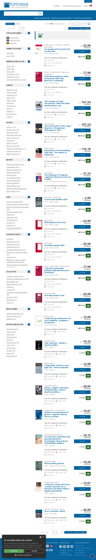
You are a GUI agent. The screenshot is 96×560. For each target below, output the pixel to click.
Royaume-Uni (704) (13, 342)
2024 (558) (10, 72)
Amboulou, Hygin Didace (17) (16, 149)
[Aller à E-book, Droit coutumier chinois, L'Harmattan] (39, 514)
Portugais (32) (11, 106)
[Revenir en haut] (92, 556)
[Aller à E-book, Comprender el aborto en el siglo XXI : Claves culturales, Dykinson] (39, 368)
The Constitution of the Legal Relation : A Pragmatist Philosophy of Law (57, 128)
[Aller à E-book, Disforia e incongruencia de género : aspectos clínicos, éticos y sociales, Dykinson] (39, 415)
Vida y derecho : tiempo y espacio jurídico (55, 344)
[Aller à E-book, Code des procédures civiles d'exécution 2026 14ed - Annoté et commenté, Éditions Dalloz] (39, 77)
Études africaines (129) (14, 284)
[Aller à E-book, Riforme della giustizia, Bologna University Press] (39, 465)
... (76, 28)
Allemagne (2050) (12, 329)
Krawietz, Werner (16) (14, 151)
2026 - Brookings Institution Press (55, 181)
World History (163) (13, 242)
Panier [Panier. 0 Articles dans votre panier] (87, 6)
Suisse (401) (11, 345)
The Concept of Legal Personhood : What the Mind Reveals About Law (56, 103)
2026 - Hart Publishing (51, 108)
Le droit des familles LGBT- (56, 199)
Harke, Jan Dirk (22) (13, 138)
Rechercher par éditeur (83, 18)
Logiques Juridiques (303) (15, 276)
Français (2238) (12, 92)
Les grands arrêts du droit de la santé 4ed (57, 50)
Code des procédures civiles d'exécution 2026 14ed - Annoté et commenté (56, 78)
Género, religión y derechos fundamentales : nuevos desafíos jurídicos (56, 390)
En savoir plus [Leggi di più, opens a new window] (37, 547)
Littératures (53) (12, 217)
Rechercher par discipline (61, 18)
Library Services (80, 553)
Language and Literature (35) (16, 250)
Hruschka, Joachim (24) (14, 135)
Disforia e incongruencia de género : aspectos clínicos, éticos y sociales (56, 414)
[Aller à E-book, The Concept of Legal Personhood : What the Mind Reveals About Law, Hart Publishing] (39, 106)
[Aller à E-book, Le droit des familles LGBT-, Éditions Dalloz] (39, 202)
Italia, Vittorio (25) (12, 132)
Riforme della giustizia (54, 463)
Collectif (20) (11, 140)
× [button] (43, 537)
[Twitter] (64, 547)
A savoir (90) (11, 290)
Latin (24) (10, 109)
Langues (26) (11, 225)
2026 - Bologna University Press (55, 466)
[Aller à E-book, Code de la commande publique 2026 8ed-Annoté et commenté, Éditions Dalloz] (39, 271)
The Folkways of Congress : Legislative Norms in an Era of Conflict (57, 177)
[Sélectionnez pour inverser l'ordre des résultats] (77, 24)
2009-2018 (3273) (13, 77)
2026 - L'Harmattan (50, 514)
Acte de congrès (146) (14, 316)
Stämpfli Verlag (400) (13, 180)
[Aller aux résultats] (40, 13)
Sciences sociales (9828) (15, 202)
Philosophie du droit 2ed (55, 222)
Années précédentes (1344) (16, 80)
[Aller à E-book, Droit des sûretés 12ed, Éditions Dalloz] (39, 298)
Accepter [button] (14, 551)
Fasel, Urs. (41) (11, 127)
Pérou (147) (11, 353)
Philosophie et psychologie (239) (17, 204)
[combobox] (23, 13)
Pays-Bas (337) (12, 348)
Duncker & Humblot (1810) (15, 164)
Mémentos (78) (12, 300)
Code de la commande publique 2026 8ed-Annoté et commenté (56, 270)
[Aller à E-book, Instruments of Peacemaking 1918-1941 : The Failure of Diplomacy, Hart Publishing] (39, 153)
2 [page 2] (69, 28)
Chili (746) (10, 340)
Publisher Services (80, 555)
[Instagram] (72, 547)
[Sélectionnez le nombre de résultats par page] (21, 28)
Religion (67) (11, 215)
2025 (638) (10, 69)
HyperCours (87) (12, 297)
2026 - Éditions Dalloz (51, 54)
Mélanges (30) (11, 319)
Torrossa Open (79, 550)
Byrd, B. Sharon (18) (13, 146)
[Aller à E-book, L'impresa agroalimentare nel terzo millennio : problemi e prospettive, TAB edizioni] (39, 320)
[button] (66, 24)
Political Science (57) (13, 244)
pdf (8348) (10, 53)
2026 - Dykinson (49, 347)
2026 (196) (10, 66)
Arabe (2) (10, 117)
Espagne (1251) (12, 337)
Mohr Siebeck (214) (13, 191)
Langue (88, 1)
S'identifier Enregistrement (71, 6)
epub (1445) (11, 56)
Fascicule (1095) (13, 40)
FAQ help (57, 6)
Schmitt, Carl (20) (12, 143)
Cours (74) (10, 303)
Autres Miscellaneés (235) (15, 314)
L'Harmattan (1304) (13, 167)
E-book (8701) (13, 38)
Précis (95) (10, 287)
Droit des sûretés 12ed (54, 295)
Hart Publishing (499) (13, 178)
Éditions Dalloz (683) (13, 172)
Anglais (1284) (11, 101)
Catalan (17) (10, 111)
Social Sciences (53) (13, 247)
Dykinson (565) (12, 175)
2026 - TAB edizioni (50, 325)
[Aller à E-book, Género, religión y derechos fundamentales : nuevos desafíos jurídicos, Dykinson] (39, 390)
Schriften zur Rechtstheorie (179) (18, 279)
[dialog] (24, 546)
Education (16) (11, 257)
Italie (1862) (10, 334)
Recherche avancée (42, 18)
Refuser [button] (34, 551)
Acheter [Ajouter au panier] (82, 51)
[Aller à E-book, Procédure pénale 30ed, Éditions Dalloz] (39, 248)
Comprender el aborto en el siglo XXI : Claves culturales (56, 366)
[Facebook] (60, 547)
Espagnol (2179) (12, 95)
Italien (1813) (11, 98)
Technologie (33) (12, 220)
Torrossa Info (79, 546)
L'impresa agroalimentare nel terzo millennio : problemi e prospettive (57, 320)
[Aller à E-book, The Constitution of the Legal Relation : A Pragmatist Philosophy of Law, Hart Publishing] (39, 128)
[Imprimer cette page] (89, 23)
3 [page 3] (73, 28)
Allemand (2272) (12, 90)
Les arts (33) (11, 223)
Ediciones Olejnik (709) (14, 170)
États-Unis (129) (12, 356)
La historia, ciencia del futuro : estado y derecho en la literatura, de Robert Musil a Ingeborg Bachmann (57, 487)
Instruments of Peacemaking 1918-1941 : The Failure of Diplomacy (57, 152)
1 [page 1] (66, 28)
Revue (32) (12, 43)
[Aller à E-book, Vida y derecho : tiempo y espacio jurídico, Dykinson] (39, 345)
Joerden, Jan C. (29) (13, 130)
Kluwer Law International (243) (17, 188)
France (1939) (11, 332)
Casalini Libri (63, 552)
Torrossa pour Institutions (83, 548)
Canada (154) (11, 351)
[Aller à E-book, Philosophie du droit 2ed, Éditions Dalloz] (39, 225)
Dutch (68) (10, 103)
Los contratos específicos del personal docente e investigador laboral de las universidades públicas (57, 440)
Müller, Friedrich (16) (13, 154)
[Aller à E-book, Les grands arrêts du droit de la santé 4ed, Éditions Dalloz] (39, 49)
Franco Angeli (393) (13, 183)
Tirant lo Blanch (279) (14, 186)
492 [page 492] (81, 28)
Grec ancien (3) (12, 114)
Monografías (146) (13, 282)
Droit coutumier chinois (54, 511)
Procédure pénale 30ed (54, 245)
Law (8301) (10, 239)
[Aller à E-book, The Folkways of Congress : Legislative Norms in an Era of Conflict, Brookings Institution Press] (39, 177)
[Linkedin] (68, 547)
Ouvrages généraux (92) (15, 212)
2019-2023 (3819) (13, 74)
